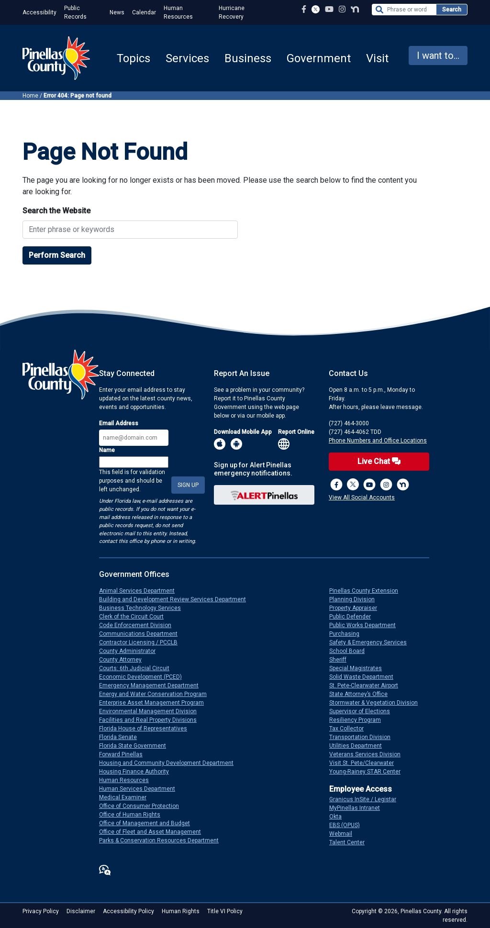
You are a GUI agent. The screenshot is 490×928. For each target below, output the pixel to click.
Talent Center (351, 842)
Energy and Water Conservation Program (157, 694)
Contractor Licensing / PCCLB (142, 642)
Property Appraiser (357, 608)
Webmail (344, 833)
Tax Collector (350, 728)
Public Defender (354, 616)
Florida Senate (122, 737)
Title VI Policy (225, 911)
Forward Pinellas (125, 754)
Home (30, 95)
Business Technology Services (144, 608)
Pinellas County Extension (367, 590)
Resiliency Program (359, 720)
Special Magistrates (359, 668)
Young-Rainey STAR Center (369, 771)
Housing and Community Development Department (170, 763)
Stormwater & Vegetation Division (377, 702)
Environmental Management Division (152, 711)
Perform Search (57, 255)
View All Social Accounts (362, 497)
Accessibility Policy (128, 911)
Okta (339, 816)
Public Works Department (366, 625)
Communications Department (142, 633)
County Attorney (124, 659)
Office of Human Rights (133, 814)
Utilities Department (359, 745)
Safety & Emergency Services (372, 642)
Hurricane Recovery (232, 12)
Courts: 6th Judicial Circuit (138, 668)
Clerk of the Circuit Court (135, 616)
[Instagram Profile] (342, 9)
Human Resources (178, 12)
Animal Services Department (141, 590)
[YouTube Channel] (329, 9)
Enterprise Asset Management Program (155, 702)
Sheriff (341, 659)
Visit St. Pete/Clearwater (365, 763)
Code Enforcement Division (139, 625)
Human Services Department (141, 788)
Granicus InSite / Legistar (366, 799)
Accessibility (39, 12)
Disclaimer (81, 911)
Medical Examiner (126, 797)
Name (107, 450)
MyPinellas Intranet (358, 808)
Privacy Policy (40, 911)
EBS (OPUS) (348, 825)
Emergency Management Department (153, 685)
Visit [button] (377, 58)
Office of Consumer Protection (143, 806)
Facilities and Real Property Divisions (152, 720)
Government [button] (319, 58)
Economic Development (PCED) (144, 677)
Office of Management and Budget (148, 823)
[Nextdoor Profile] (355, 9)
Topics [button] (133, 58)
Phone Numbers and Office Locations (378, 440)
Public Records (75, 12)
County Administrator (131, 651)
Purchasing (348, 633)
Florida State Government (136, 745)
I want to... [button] (438, 55)
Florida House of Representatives (147, 728)
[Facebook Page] (303, 9)
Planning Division (356, 599)
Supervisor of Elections (363, 711)
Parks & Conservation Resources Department (163, 840)
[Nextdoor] (403, 484)
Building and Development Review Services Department (176, 599)
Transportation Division (363, 737)
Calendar (144, 12)
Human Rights (181, 911)
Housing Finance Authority (138, 771)
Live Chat (379, 461)
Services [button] (187, 58)
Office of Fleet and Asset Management (154, 832)
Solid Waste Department (365, 677)
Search (451, 9)
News (117, 12)
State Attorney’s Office (362, 694)
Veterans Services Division (369, 754)
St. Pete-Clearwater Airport (367, 685)
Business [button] (247, 58)
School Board (351, 651)
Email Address (118, 423)
